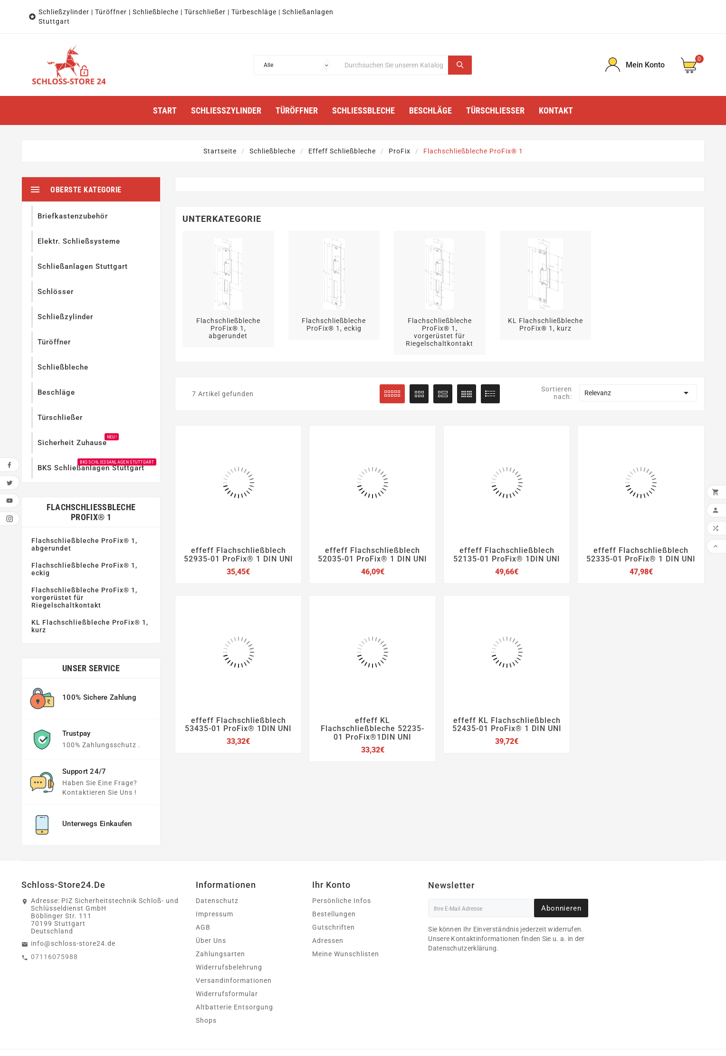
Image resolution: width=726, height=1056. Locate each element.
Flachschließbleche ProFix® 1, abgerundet (84, 513)
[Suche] (394, 65)
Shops (206, 989)
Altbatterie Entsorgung (234, 976)
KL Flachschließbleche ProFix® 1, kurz (89, 594)
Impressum (214, 882)
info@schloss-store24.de (73, 912)
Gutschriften (333, 896)
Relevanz (638, 393)
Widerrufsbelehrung (229, 936)
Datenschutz (217, 869)
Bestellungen (334, 882)
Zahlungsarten (220, 922)
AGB (203, 896)
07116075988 (54, 925)
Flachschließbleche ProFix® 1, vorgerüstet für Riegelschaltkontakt (84, 566)
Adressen (328, 909)
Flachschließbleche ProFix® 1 (91, 481)
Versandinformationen (234, 949)
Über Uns (211, 909)
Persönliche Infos (341, 869)
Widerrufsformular (227, 962)
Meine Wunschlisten (345, 922)
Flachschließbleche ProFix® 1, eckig (84, 537)
